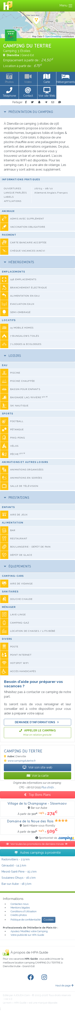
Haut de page (64, 985)
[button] (9, 92)
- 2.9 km (16, 859)
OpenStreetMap (53, 36)
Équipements (17, 566)
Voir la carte (37, 775)
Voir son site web (37, 767)
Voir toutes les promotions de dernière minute (37, 843)
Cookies (48, 919)
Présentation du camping (28, 112)
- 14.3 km (14, 865)
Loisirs (12, 355)
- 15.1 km (19, 871)
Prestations (16, 497)
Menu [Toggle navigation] (66, 5)
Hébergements (19, 262)
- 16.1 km (19, 877)
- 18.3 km (16, 883)
